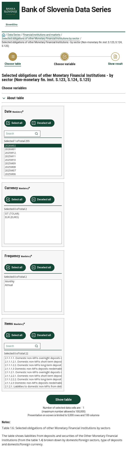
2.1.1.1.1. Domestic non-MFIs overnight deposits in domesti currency (33, 358)
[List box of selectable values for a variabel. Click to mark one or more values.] (33, 160)
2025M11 (33, 156)
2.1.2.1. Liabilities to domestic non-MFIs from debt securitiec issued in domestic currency (33, 386)
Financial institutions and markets (41, 34)
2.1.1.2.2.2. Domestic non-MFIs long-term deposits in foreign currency (33, 379)
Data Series (14, 34)
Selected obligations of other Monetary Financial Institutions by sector (40, 38)
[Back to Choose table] (12, 59)
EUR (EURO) (33, 217)
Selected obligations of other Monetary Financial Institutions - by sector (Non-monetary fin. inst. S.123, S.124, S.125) (62, 44)
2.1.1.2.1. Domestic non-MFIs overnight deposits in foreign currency (33, 372)
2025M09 (33, 163)
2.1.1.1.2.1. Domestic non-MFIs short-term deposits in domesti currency (33, 361)
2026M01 (33, 149)
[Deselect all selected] (42, 123)
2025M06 (33, 174)
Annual (33, 285)
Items (9, 324)
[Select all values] (15, 123)
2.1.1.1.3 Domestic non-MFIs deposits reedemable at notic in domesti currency (33, 369)
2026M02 (33, 145)
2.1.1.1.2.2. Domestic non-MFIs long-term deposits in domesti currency (33, 365)
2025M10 (33, 160)
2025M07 (33, 170)
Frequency (12, 256)
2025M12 (33, 153)
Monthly (33, 281)
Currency (11, 188)
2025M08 (33, 167)
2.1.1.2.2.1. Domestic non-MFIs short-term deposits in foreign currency (33, 376)
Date (8, 111)
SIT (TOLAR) (33, 213)
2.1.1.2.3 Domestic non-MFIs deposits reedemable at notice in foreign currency (33, 383)
